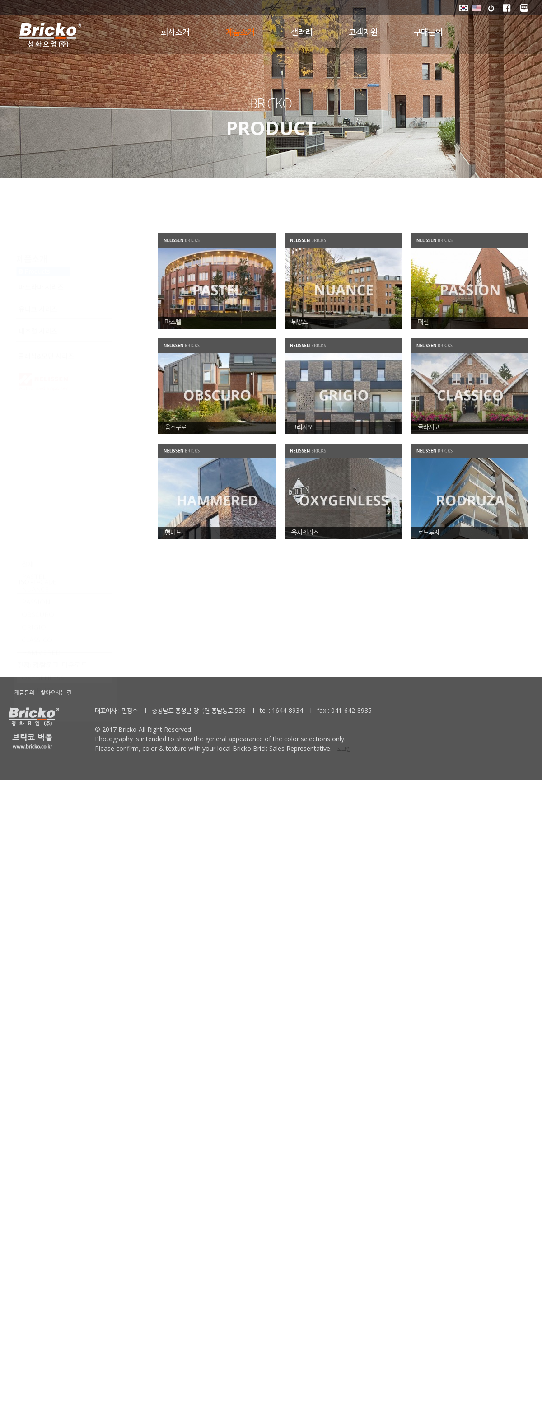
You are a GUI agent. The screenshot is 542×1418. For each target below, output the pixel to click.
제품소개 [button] (240, 32)
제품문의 (24, 692)
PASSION (36, 428)
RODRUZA (38, 516)
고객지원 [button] (363, 32)
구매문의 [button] (428, 32)
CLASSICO (37, 466)
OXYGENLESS (43, 504)
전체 (27, 390)
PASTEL (34, 402)
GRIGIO (34, 453)
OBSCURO (38, 440)
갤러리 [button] (302, 32)
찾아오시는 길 (56, 692)
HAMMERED (41, 478)
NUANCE (35, 415)
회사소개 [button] (175, 32)
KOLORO (36, 491)
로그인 (342, 748)
